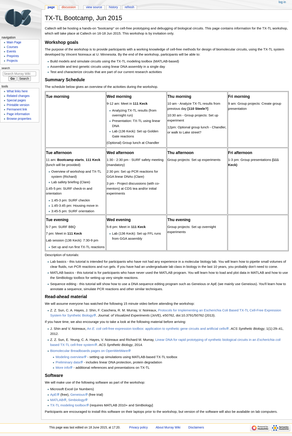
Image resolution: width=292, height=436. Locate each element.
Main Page (14, 42)
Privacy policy (138, 427)
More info (63, 367)
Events (11, 51)
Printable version (18, 105)
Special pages (16, 100)
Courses (12, 47)
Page (51, 7)
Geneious (77, 394)
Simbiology (76, 400)
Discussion (69, 7)
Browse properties (19, 118)
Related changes (18, 96)
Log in (282, 2)
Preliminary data (68, 362)
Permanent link (17, 109)
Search (6, 68)
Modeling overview (70, 357)
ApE (53, 394)
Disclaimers (196, 427)
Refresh (129, 7)
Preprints (13, 56)
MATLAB (57, 400)
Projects (12, 60)
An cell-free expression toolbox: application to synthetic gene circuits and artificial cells (156, 328)
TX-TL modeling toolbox (68, 405)
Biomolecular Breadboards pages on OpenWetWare (89, 351)
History (113, 7)
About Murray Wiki (168, 427)
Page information (18, 114)
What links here (17, 91)
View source (94, 7)
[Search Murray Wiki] (19, 73)
